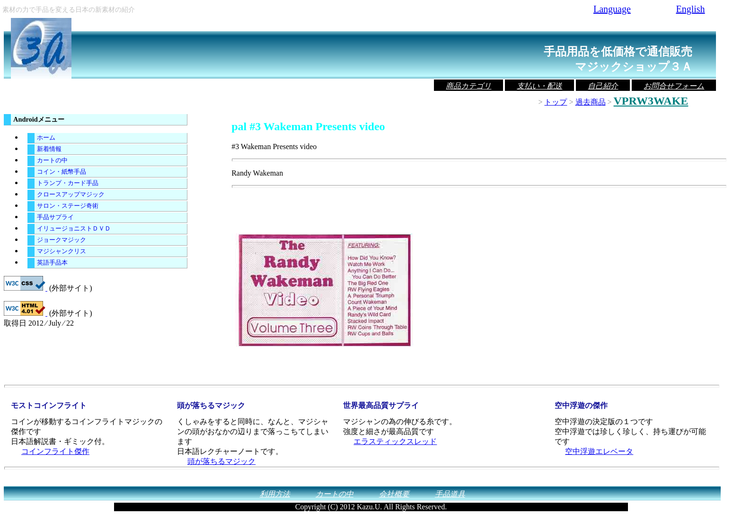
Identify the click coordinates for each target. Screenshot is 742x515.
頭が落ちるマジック (221, 461)
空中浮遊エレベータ (599, 451)
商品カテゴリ (468, 86)
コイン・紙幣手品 (61, 172)
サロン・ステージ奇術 (67, 206)
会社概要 (394, 494)
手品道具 (450, 494)
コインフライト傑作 (55, 451)
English (690, 9)
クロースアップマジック (71, 194)
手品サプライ (55, 217)
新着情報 (49, 149)
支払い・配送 (539, 86)
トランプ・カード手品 (67, 183)
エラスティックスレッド (395, 441)
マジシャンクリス (61, 251)
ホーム (46, 137)
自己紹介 (603, 86)
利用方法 (275, 494)
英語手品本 (52, 262)
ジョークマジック (61, 240)
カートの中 (52, 160)
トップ (555, 102)
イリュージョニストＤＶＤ (74, 228)
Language (612, 9)
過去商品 (590, 102)
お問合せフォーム (674, 86)
